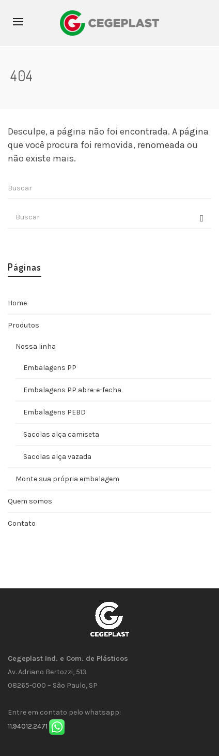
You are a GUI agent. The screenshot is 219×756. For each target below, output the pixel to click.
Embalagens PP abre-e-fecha (72, 390)
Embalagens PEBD (54, 412)
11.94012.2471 (28, 726)
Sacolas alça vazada (57, 456)
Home (17, 303)
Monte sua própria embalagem (67, 479)
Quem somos (30, 501)
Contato (22, 523)
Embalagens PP (49, 367)
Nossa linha (35, 346)
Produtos (23, 325)
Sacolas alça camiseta (61, 434)
